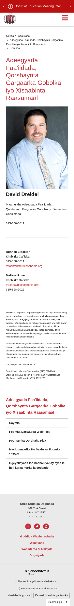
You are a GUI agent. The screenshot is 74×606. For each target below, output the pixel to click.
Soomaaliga (55, 601)
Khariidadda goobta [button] (19, 595)
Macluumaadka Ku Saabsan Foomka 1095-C (34, 453)
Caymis (14, 422)
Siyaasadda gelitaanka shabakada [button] (36, 581)
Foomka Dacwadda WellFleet (34, 432)
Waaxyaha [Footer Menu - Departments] (37, 542)
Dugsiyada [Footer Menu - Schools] (37, 555)
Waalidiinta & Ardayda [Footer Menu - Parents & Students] (37, 549)
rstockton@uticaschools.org (24, 266)
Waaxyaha (24, 35)
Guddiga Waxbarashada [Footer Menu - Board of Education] (37, 536)
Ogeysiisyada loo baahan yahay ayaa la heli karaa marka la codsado (37, 465)
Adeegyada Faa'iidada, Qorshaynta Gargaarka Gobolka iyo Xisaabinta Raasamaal (35, 406)
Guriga (10, 35)
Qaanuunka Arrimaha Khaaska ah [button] (38, 588)
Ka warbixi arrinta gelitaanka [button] (51, 595)
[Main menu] (65, 18)
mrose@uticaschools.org (22, 284)
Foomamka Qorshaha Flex (27, 440)
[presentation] (3, 6)
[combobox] (58, 602)
